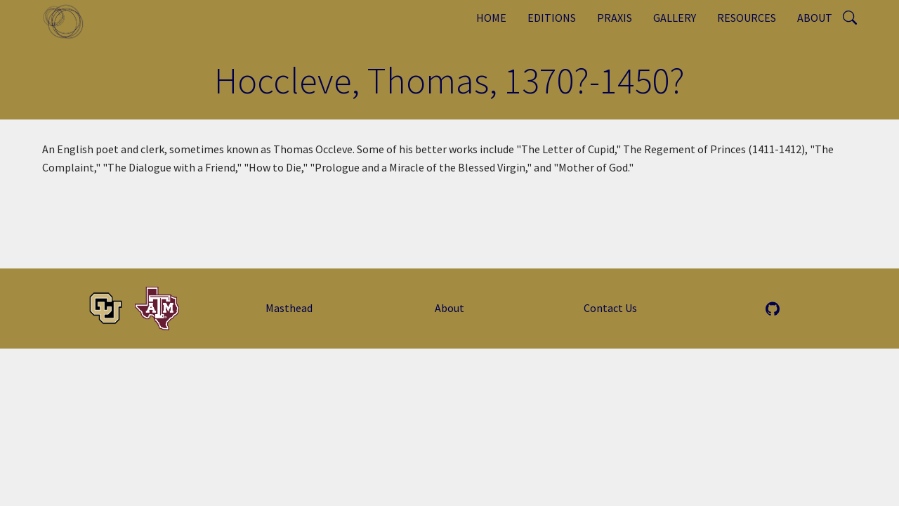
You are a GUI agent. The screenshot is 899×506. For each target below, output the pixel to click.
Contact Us (610, 308)
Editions (551, 18)
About (814, 18)
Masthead (289, 308)
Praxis (614, 18)
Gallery (674, 18)
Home (491, 18)
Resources (746, 18)
